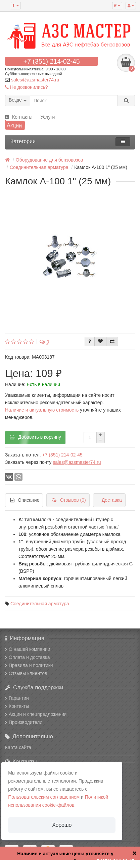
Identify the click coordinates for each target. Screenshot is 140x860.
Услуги (47, 117)
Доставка (112, 500)
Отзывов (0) (69, 500)
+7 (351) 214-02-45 (51, 61)
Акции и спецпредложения (35, 714)
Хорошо (62, 825)
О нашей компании (27, 649)
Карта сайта (18, 747)
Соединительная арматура (39, 603)
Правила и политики (29, 665)
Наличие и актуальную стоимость (42, 410)
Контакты (18, 117)
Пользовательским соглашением (44, 797)
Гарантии (17, 698)
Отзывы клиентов (26, 673)
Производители (23, 722)
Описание (24, 500)
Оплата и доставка (27, 657)
